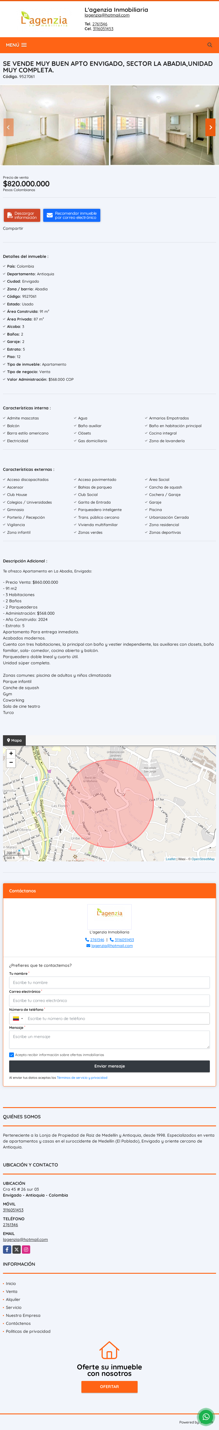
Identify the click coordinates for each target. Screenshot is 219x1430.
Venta (11, 1291)
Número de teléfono (27, 1009)
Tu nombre (19, 973)
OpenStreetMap (203, 859)
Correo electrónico (25, 991)
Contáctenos (18, 1323)
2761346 (99, 24)
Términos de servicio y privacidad (82, 1078)
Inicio (11, 1283)
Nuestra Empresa (23, 1315)
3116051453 (103, 28)
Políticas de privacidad (28, 1331)
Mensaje (17, 1027)
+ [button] (11, 754)
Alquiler (13, 1299)
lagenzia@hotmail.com (107, 15)
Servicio (14, 1307)
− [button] (11, 763)
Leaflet (170, 859)
